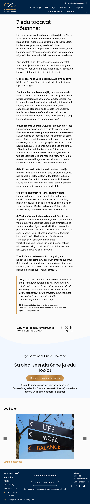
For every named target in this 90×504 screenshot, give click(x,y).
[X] (66, 327)
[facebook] (72, 486)
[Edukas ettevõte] (45, 415)
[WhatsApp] (67, 331)
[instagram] (76, 486)
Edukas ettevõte (13, 461)
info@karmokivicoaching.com (21, 499)
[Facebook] (62, 327)
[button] (85, 11)
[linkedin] (80, 486)
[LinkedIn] (71, 327)
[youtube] (84, 486)
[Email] (71, 331)
